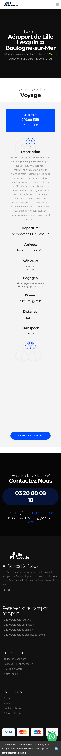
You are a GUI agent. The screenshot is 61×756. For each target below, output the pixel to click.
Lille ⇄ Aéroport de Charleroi (19, 630)
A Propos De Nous (13, 713)
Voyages (8, 703)
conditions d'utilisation (14, 753)
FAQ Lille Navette (13, 669)
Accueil (8, 698)
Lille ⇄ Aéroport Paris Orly (17, 620)
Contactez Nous (12, 708)
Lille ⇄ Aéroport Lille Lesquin (19, 625)
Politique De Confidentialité (18, 664)
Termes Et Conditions (15, 659)
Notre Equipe (11, 674)
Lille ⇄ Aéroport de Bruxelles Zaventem (25, 635)
